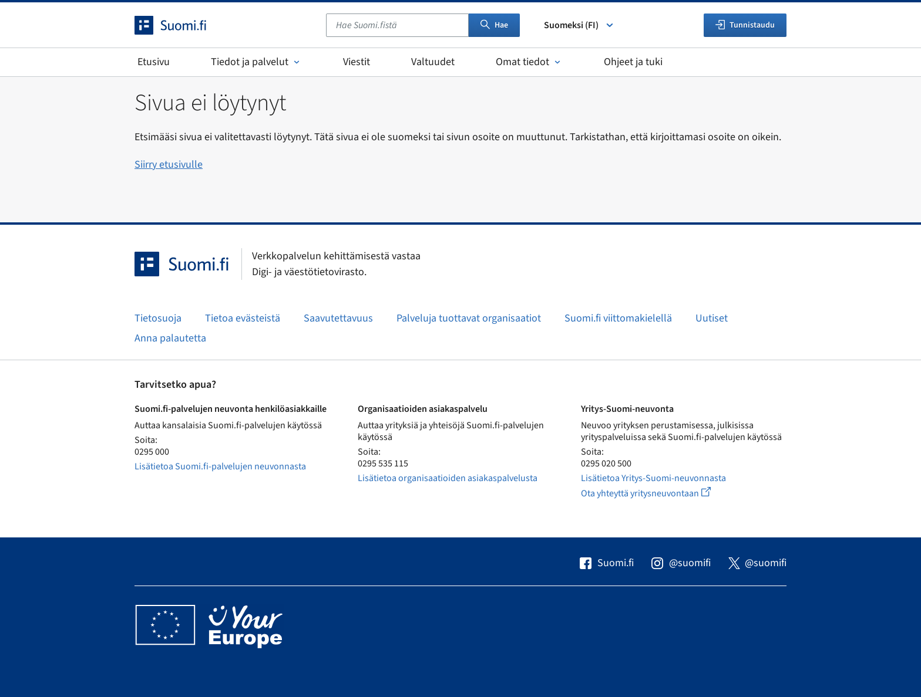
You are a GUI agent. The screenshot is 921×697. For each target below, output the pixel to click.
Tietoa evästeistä (242, 318)
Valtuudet (433, 62)
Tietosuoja (158, 318)
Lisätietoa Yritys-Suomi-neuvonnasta (653, 478)
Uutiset (711, 318)
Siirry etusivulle (169, 164)
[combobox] (397, 25)
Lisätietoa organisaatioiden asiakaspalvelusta (447, 478)
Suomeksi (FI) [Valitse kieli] (579, 25)
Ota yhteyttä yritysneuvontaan (659, 493)
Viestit (356, 62)
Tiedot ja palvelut (256, 62)
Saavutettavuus (338, 318)
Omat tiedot (529, 62)
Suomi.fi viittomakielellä (618, 318)
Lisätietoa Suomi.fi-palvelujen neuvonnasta (220, 466)
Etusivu (153, 62)
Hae (494, 25)
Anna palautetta (170, 338)
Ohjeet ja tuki (633, 62)
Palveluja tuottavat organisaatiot (468, 318)
